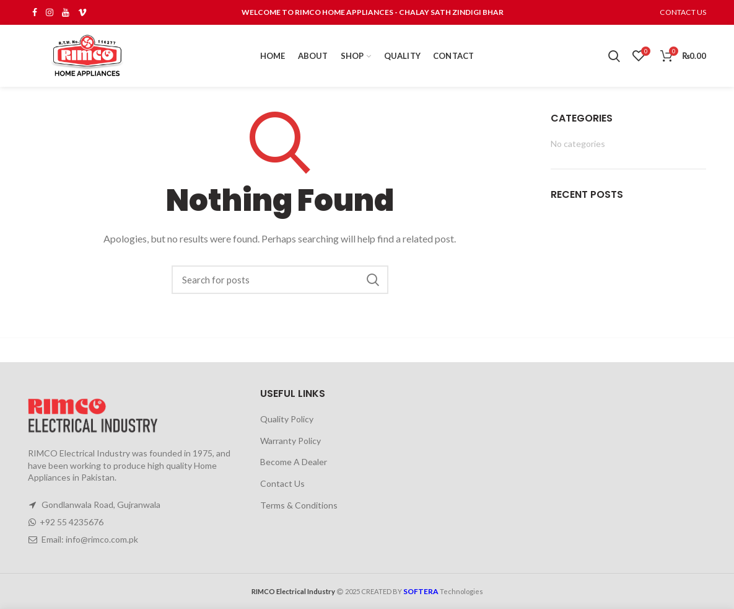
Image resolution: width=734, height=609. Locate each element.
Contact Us (282, 483)
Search (372, 279)
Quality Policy (286, 419)
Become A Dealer (293, 461)
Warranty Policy (290, 440)
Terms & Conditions (299, 505)
